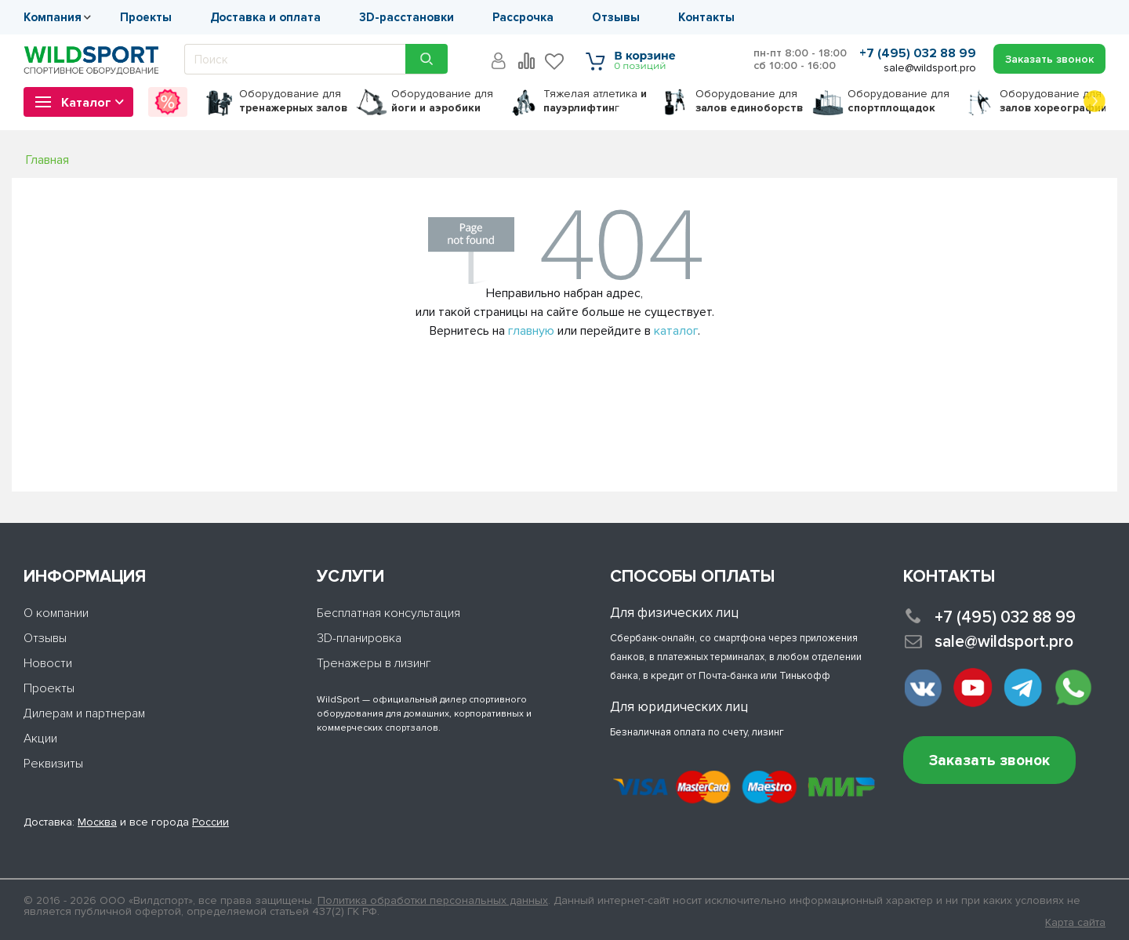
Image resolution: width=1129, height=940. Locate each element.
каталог (676, 331)
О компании (56, 613)
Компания (53, 17)
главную (531, 331)
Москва (97, 822)
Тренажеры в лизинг (374, 663)
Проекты (146, 17)
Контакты (706, 17)
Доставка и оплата (265, 17)
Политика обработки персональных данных (433, 900)
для (293, 100)
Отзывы (616, 17)
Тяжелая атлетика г (595, 100)
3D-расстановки (406, 17)
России (210, 822)
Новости (48, 663)
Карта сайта (1075, 922)
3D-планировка (359, 638)
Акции (40, 738)
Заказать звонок (989, 761)
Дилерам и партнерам (84, 713)
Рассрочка (523, 17)
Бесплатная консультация (388, 613)
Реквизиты (53, 763)
